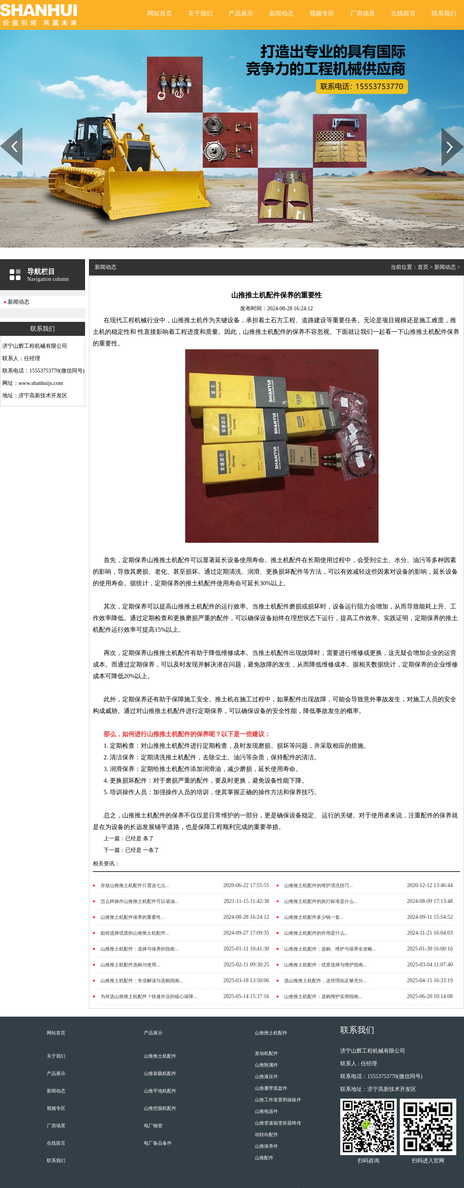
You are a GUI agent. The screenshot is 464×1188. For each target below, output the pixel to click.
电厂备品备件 (158, 1143)
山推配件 (264, 1158)
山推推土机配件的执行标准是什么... (320, 901)
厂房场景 (362, 13)
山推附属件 (266, 1065)
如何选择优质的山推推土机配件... (135, 933)
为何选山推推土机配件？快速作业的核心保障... (149, 996)
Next (446, 130)
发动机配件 (266, 1053)
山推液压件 (266, 1076)
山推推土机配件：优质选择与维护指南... (325, 964)
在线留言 (403, 13)
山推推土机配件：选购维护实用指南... (323, 996)
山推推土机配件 (160, 1056)
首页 (423, 267)
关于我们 (200, 13)
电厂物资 (153, 1125)
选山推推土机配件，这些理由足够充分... (325, 980)
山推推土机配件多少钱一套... (313, 917)
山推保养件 (266, 1146)
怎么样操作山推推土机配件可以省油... (139, 901)
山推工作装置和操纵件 (278, 1100)
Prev (4, 130)
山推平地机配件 (160, 1091)
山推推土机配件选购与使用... (130, 964)
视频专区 (322, 13)
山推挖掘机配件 (160, 1108)
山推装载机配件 (160, 1073)
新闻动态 (281, 13)
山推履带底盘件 (271, 1088)
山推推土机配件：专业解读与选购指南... (142, 980)
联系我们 (444, 13)
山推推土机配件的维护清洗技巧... (318, 885)
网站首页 (159, 13)
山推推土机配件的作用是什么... (316, 933)
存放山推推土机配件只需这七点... (135, 885)
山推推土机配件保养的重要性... (132, 917)
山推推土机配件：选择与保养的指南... (139, 949)
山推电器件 (266, 1111)
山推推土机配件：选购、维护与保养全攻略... (330, 949)
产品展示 (241, 13)
